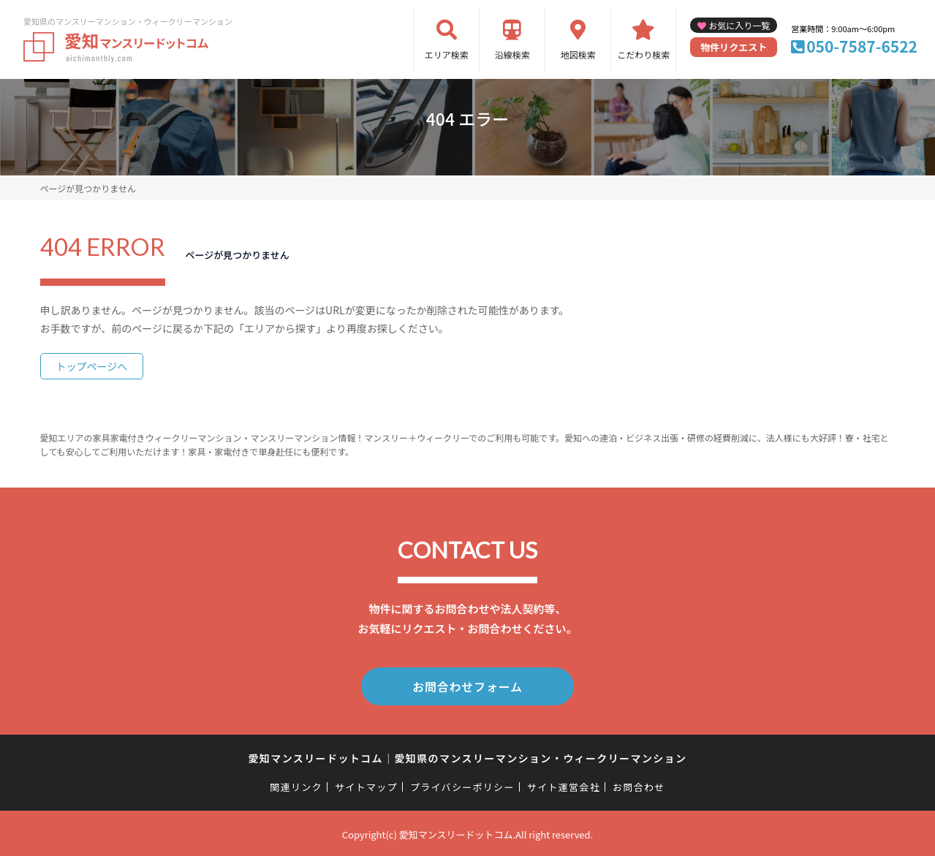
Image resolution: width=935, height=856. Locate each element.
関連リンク (296, 784)
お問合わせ (639, 784)
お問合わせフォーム (468, 685)
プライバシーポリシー (462, 784)
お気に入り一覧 (739, 25)
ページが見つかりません (88, 188)
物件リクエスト (733, 47)
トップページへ (92, 366)
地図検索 (578, 54)
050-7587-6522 (861, 46)
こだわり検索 (643, 54)
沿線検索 (512, 54)
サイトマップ (366, 784)
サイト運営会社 (563, 784)
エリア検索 (447, 54)
